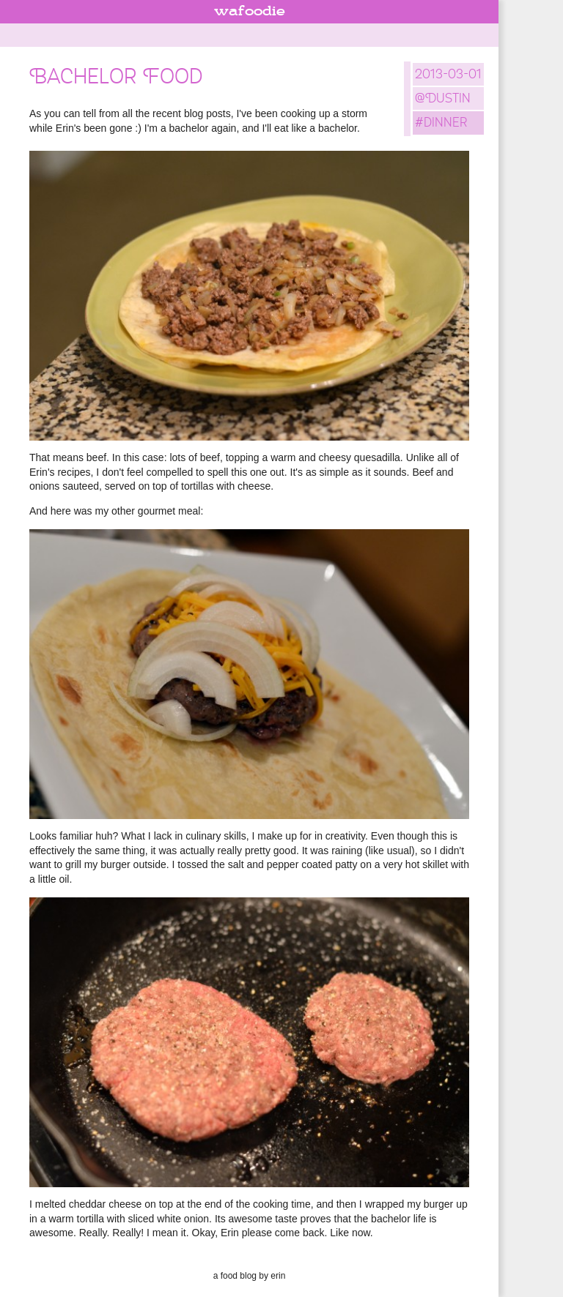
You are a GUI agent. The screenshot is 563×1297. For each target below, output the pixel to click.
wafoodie (249, 12)
